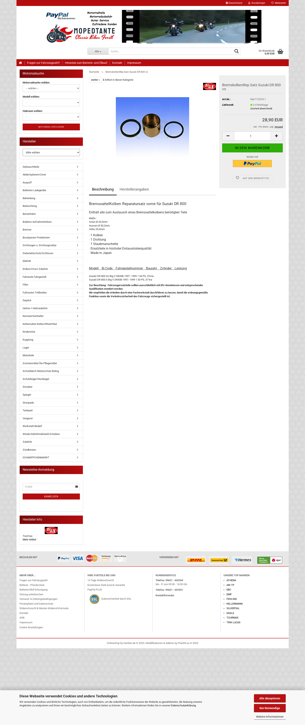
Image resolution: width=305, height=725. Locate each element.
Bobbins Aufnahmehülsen (37, 221)
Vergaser (28, 418)
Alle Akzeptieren (269, 698)
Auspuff (27, 182)
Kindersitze (29, 331)
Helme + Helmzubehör (35, 308)
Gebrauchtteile (31, 166)
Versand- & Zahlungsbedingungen (38, 598)
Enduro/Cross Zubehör (35, 268)
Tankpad (27, 410)
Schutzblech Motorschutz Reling (41, 371)
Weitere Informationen (270, 716)
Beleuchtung (30, 205)
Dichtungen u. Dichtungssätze (39, 245)
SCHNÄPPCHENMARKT (36, 457)
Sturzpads (28, 402)
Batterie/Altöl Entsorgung (33, 589)
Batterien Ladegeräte (34, 190)
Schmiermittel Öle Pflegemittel (40, 363)
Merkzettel (278, 3)
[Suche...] (97, 51)
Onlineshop (113, 643)
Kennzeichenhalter (33, 316)
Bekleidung (29, 198)
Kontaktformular (165, 595)
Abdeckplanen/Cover (34, 174)
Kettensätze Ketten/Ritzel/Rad (40, 323)
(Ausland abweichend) (261, 108)
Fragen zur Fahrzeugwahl (33, 580)
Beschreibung (103, 189)
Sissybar (27, 386)
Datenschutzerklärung (183, 705)
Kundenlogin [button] (256, 3)
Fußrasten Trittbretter (35, 292)
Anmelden (51, 496)
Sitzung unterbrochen (31, 594)
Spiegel (27, 394)
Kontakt (117, 62)
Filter (25, 284)
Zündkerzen (29, 449)
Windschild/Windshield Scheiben (41, 434)
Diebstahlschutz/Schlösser (38, 253)
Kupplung (28, 339)
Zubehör (27, 441)
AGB (21, 617)
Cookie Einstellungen (31, 627)
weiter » (95, 79)
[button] (234, 3)
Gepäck (27, 300)
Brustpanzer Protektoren (36, 237)
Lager (26, 347)
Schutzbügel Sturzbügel (36, 379)
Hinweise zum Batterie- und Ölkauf (86, 62)
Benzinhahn (29, 213)
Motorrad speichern (51, 127)
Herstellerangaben (134, 189)
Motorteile (28, 355)
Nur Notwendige (269, 708)
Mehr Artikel (29, 539)
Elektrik (27, 260)
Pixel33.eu (183, 643)
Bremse (27, 229)
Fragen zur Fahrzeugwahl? (43, 62)
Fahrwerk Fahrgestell (34, 276)
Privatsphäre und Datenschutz (36, 603)
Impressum (134, 62)
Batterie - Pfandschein (32, 585)
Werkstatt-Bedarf (32, 426)
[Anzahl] (252, 136)
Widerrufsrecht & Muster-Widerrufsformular (44, 608)
